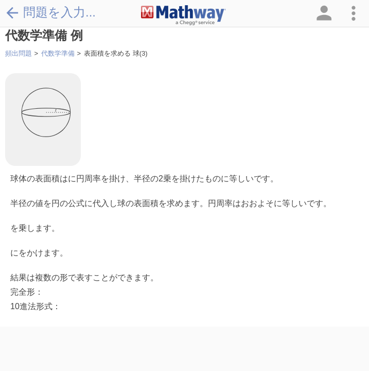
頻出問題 (18, 53)
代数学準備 (58, 53)
